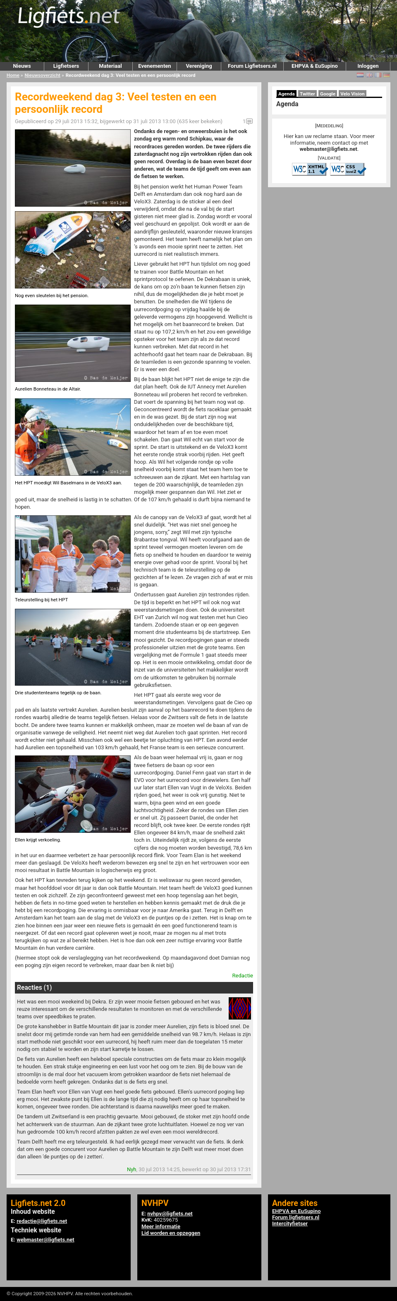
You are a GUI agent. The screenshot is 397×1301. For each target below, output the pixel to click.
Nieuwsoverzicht (42, 75)
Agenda (286, 94)
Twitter (307, 94)
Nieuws (22, 66)
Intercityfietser (290, 1223)
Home (13, 75)
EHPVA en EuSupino (296, 1211)
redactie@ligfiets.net (42, 1221)
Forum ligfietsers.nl (295, 1217)
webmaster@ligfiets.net (328, 149)
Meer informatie (160, 1226)
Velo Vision (352, 94)
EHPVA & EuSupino (315, 66)
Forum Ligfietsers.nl (252, 66)
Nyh (131, 1169)
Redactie (242, 975)
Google (327, 94)
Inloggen (367, 66)
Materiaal (110, 66)
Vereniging (199, 66)
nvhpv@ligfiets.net (169, 1213)
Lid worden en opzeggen (170, 1233)
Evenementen (154, 66)
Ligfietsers (66, 66)
